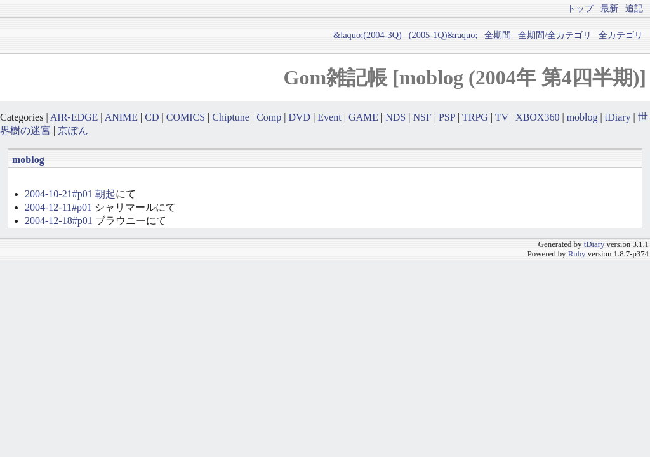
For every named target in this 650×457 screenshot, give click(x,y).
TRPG (475, 117)
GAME (363, 117)
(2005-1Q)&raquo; (443, 35)
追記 (634, 8)
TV (501, 117)
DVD (299, 117)
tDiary (618, 117)
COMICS (185, 117)
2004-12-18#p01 (59, 220)
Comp (268, 117)
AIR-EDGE (74, 117)
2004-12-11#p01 (58, 207)
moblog (582, 117)
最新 (609, 8)
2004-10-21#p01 (59, 194)
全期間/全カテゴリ (555, 35)
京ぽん (73, 130)
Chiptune (230, 117)
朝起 (105, 194)
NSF (422, 117)
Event (329, 117)
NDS (395, 117)
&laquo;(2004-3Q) (367, 35)
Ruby (577, 253)
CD (152, 117)
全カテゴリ (621, 35)
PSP (447, 117)
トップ (580, 8)
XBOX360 (537, 117)
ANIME (121, 117)
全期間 (497, 35)
